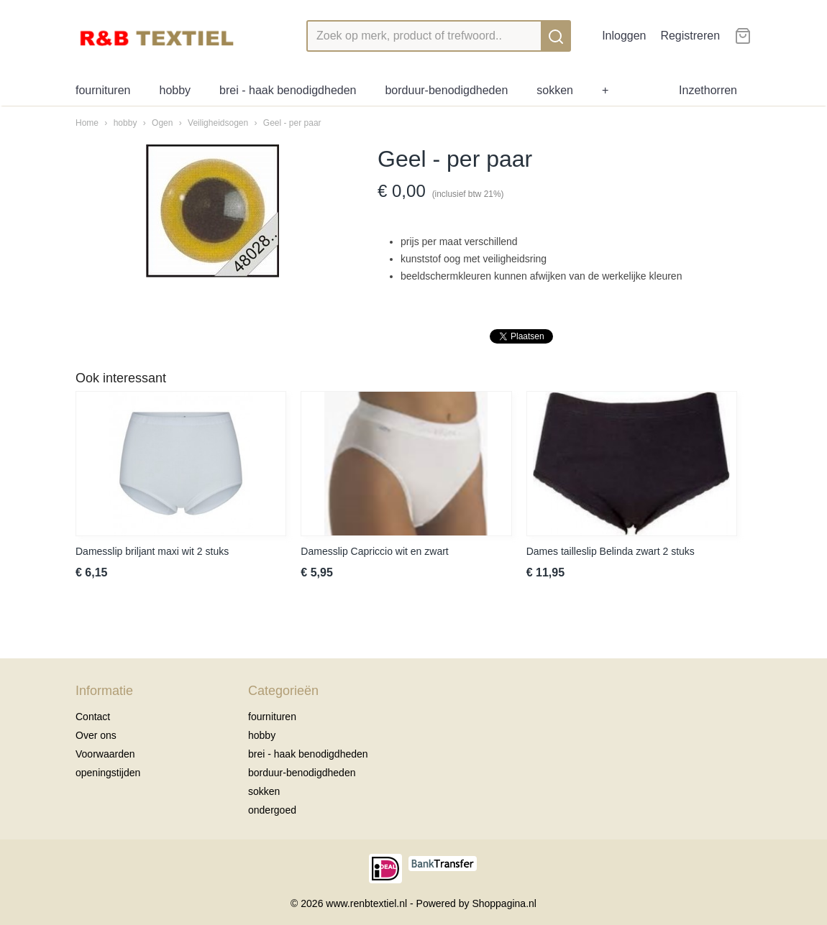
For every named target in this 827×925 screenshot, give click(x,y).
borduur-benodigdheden (446, 90)
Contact (93, 716)
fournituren (103, 90)
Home (87, 123)
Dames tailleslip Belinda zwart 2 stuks (610, 551)
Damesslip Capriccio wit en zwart (374, 551)
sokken (554, 90)
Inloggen (624, 35)
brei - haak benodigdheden (287, 90)
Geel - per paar (292, 123)
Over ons (96, 735)
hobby (175, 90)
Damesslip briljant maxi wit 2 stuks (152, 551)
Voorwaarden (105, 754)
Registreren (690, 35)
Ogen (162, 123)
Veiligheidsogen (218, 123)
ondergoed (272, 810)
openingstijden (108, 772)
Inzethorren (708, 90)
